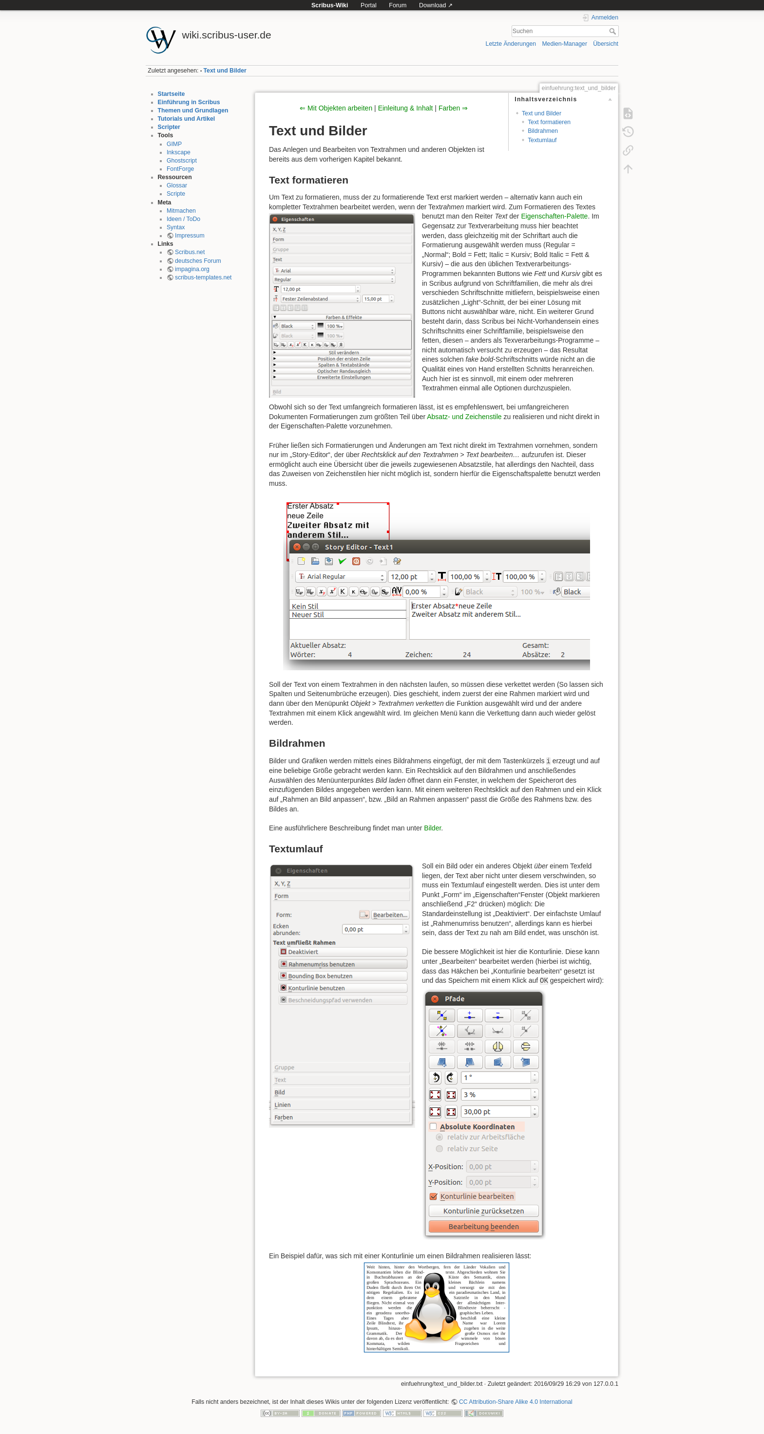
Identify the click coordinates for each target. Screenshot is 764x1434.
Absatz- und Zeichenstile (464, 417)
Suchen (613, 31)
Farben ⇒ (453, 108)
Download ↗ (436, 5)
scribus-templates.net (203, 277)
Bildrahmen (543, 131)
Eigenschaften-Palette (554, 216)
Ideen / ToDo (183, 219)
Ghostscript (182, 160)
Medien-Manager (564, 43)
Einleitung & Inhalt (405, 108)
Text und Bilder (225, 70)
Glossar (177, 185)
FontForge (180, 168)
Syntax (176, 227)
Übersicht (605, 43)
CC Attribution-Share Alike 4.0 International (516, 1401)
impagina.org (192, 269)
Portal (369, 5)
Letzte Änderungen (511, 43)
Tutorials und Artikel (186, 118)
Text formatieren (549, 122)
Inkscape (179, 152)
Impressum (190, 235)
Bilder (432, 828)
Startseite (171, 94)
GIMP (174, 144)
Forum (397, 5)
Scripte (176, 193)
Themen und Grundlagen (193, 110)
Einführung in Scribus (189, 102)
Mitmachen (181, 210)
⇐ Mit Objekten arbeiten (336, 108)
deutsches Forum (198, 260)
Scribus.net (190, 252)
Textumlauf (542, 140)
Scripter (169, 127)
